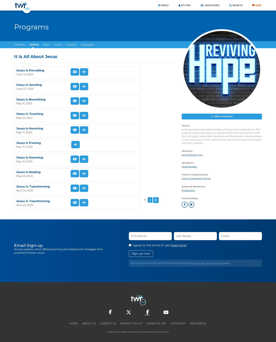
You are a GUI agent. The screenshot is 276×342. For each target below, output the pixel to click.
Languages (87, 44)
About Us (89, 323)
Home (74, 323)
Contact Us (108, 323)
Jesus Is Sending (110, 70)
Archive (34, 44)
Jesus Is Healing (110, 114)
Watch (71, 72)
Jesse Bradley (189, 166)
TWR (140, 331)
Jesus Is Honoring (29, 100)
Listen (80, 72)
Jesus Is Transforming (33, 129)
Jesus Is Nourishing (31, 85)
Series (58, 44)
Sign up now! (141, 253)
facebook (185, 204)
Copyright (178, 323)
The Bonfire (188, 189)
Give (258, 5)
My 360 (186, 5)
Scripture (71, 44)
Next (27, 142)
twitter (191, 204)
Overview (19, 44)
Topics (46, 44)
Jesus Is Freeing (110, 100)
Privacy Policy (198, 262)
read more (178, 244)
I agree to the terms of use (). (158, 244)
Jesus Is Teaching (111, 85)
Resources (198, 323)
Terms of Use (216, 262)
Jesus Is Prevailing (30, 70)
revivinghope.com (192, 154)
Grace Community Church (196, 178)
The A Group (164, 331)
